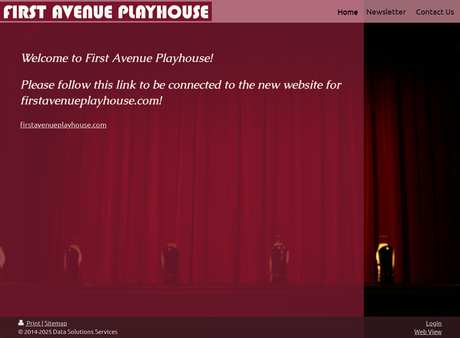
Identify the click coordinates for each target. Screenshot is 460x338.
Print (30, 323)
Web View (428, 331)
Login (434, 323)
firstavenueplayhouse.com (63, 124)
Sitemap (55, 323)
